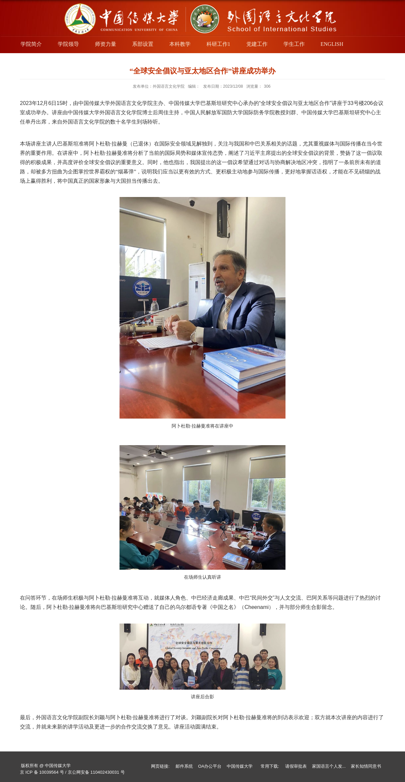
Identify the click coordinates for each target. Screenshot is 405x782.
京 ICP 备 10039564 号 (42, 772)
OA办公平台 (210, 766)
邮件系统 (184, 766)
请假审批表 (296, 766)
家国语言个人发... (329, 766)
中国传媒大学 (240, 766)
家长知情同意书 (366, 766)
